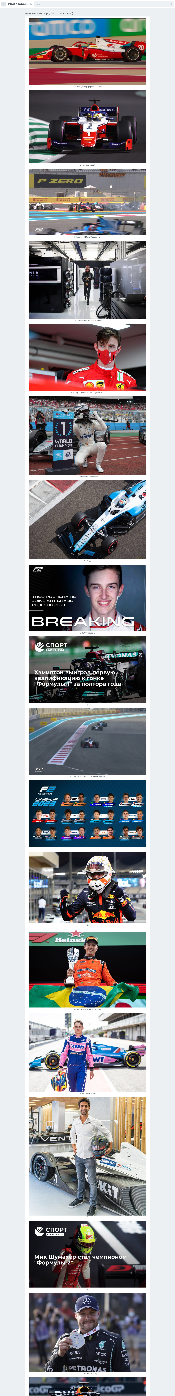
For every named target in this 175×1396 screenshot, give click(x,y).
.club (20, 4)
